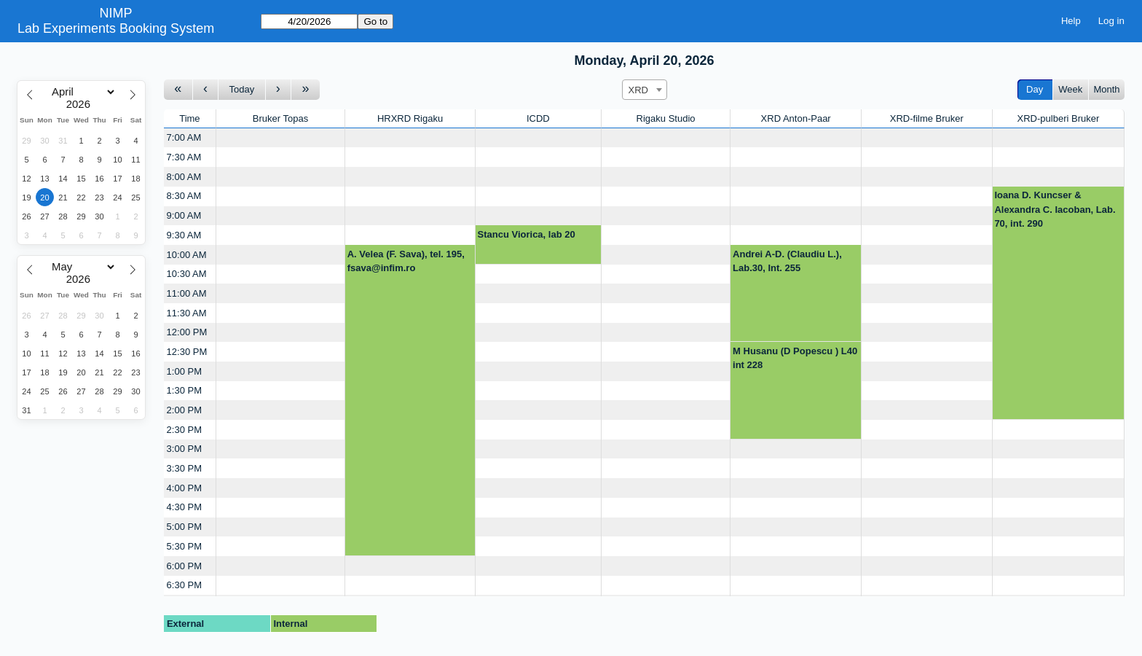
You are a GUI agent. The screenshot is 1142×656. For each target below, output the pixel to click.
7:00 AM (184, 137)
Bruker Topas (280, 118)
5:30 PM (184, 546)
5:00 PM (184, 526)
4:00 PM (184, 488)
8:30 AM (184, 195)
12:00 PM (187, 332)
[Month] (81, 91)
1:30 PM (184, 390)
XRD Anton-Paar (796, 118)
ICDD (538, 118)
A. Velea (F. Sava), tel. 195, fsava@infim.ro (406, 261)
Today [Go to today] (242, 89)
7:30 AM (184, 157)
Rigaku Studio (666, 118)
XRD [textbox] (638, 90)
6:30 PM (184, 584)
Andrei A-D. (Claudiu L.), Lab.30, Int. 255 (787, 261)
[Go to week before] (178, 90)
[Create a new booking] (280, 138)
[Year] (81, 104)
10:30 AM (187, 273)
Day (1034, 89)
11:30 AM (187, 313)
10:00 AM (187, 254)
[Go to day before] (206, 90)
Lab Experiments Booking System (115, 28)
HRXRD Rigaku (410, 118)
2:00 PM (184, 410)
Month (1106, 89)
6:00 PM (184, 566)
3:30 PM (184, 468)
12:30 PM (187, 351)
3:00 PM (184, 448)
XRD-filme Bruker (927, 118)
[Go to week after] (305, 90)
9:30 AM (184, 235)
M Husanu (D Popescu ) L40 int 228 (795, 358)
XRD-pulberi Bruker (1058, 118)
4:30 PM (184, 506)
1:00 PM (184, 371)
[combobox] (644, 89)
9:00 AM (184, 215)
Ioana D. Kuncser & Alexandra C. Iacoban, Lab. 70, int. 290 (1054, 209)
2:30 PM (184, 429)
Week (1070, 89)
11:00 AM (187, 293)
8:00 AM (184, 176)
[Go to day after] (279, 90)
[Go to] (309, 21)
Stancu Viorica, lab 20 (526, 234)
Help (1071, 20)
